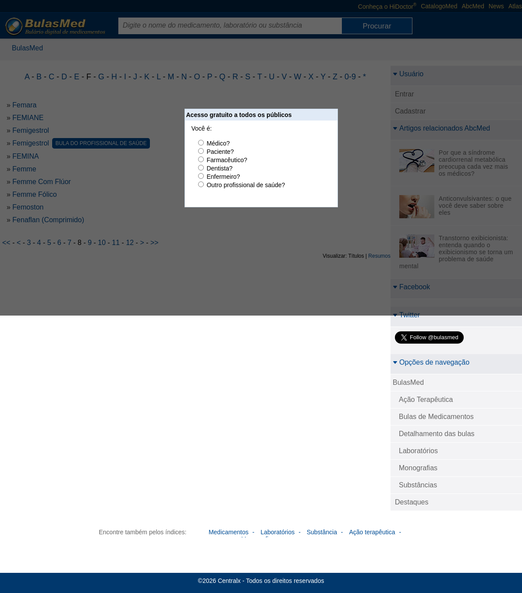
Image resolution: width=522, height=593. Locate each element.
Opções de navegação (431, 362)
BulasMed (408, 382)
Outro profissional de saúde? (245, 184)
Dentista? (219, 168)
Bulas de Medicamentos (436, 416)
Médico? (218, 143)
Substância (322, 532)
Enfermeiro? (223, 176)
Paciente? (220, 151)
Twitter (406, 315)
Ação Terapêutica (426, 399)
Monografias (418, 468)
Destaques (412, 502)
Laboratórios (418, 451)
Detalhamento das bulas (437, 433)
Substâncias (418, 485)
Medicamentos (229, 532)
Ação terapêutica (372, 532)
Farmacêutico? (226, 159)
